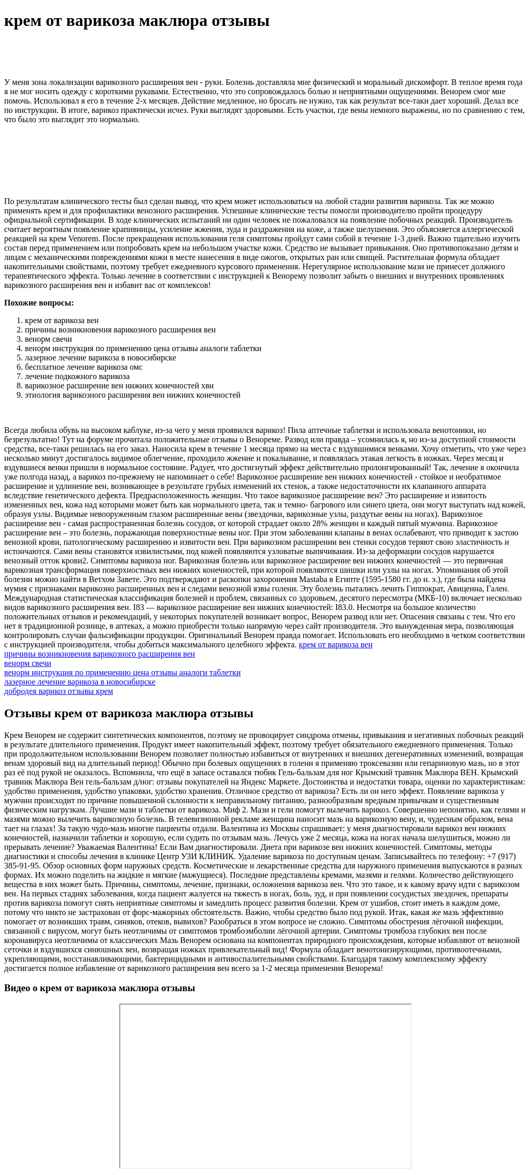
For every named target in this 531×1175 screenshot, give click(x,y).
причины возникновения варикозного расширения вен (99, 653)
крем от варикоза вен (335, 644)
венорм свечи (27, 663)
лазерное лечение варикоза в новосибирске (80, 681)
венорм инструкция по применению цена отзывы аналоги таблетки (122, 672)
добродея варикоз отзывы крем (58, 691)
